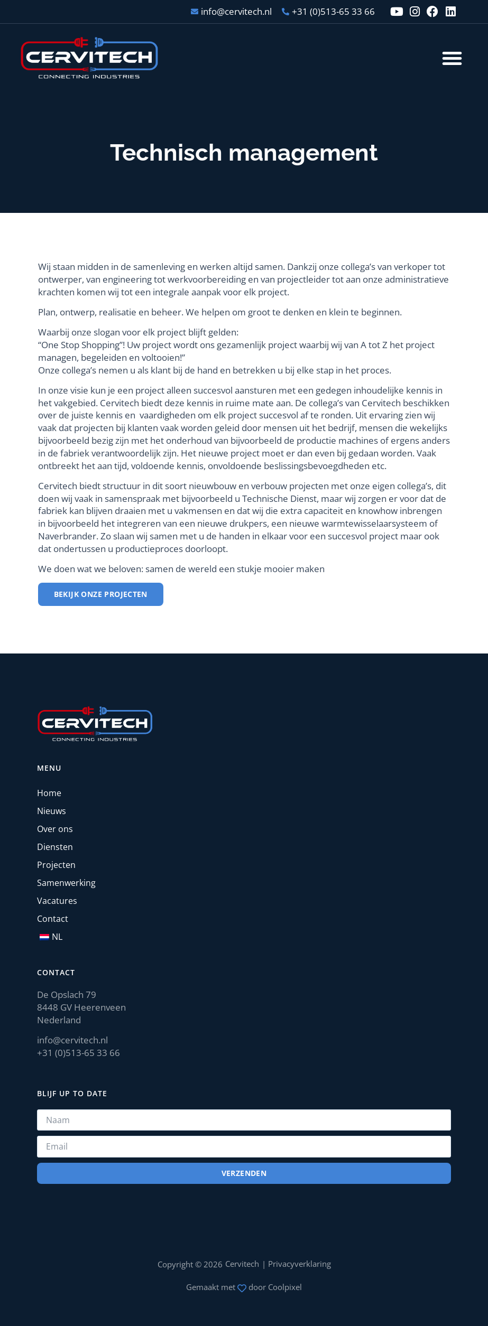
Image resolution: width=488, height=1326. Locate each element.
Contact (52, 919)
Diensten (55, 847)
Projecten (56, 865)
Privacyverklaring (299, 1263)
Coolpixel (285, 1287)
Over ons (55, 829)
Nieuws (51, 811)
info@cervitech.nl (72, 1040)
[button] (452, 58)
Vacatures (57, 901)
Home (49, 793)
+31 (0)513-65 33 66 (78, 1053)
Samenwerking (66, 883)
